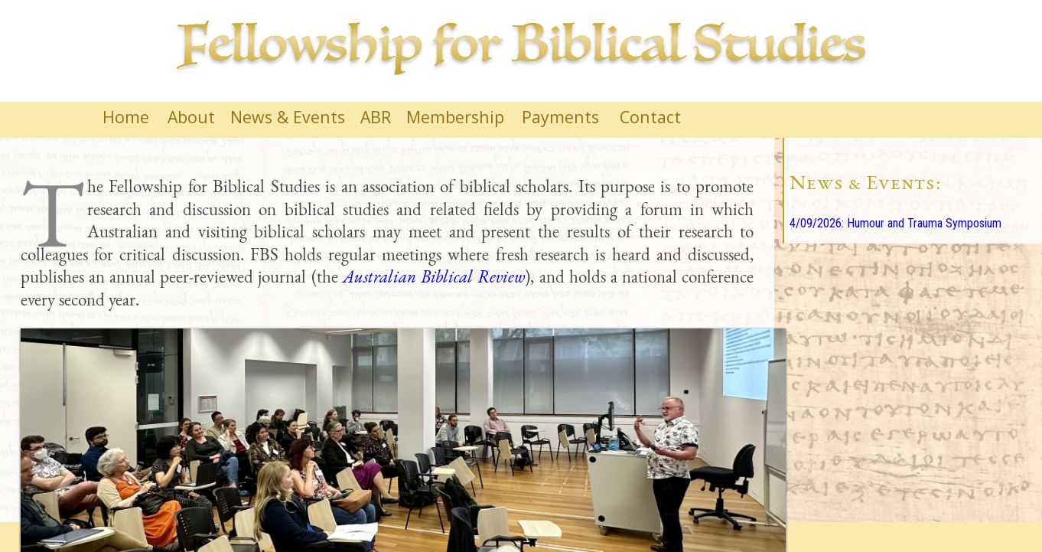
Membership (455, 117)
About (191, 117)
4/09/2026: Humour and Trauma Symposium (895, 223)
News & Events (287, 117)
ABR (375, 117)
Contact (650, 117)
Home (126, 117)
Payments (560, 117)
